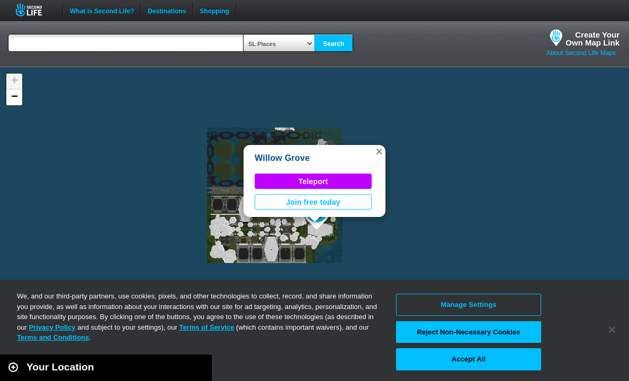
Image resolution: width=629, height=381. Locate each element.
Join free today (313, 202)
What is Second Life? (102, 10)
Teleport (313, 181)
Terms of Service (206, 327)
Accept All (469, 359)
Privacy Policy (52, 327)
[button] (379, 151)
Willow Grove (282, 157)
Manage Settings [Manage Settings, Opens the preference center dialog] (468, 305)
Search (333, 44)
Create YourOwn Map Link (592, 38)
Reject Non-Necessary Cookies (468, 332)
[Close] (612, 329)
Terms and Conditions (53, 337)
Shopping (214, 10)
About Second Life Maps (581, 53)
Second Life (35, 10)
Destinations (167, 10)
